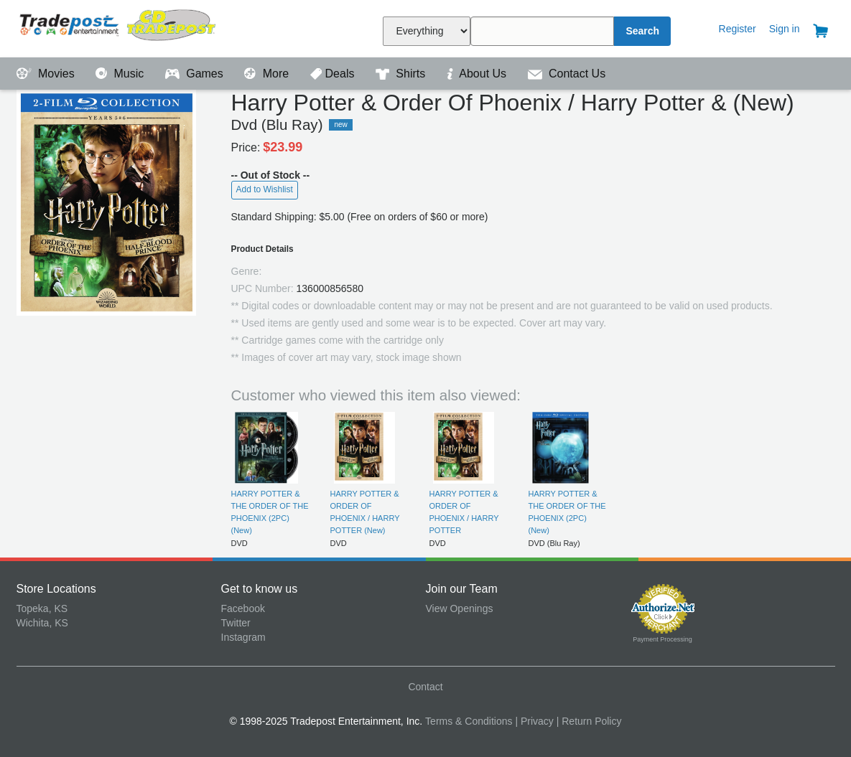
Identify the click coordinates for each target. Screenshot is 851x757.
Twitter (236, 623)
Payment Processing (662, 639)
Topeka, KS (42, 608)
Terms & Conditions (468, 721)
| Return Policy (589, 721)
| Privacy (534, 721)
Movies (47, 73)
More (268, 73)
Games (195, 73)
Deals (334, 73)
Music (121, 73)
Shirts (402, 73)
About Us (478, 73)
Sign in (784, 28)
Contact (425, 686)
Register (737, 28)
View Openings (459, 608)
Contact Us (567, 73)
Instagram (243, 637)
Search (642, 31)
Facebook (243, 608)
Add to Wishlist (264, 189)
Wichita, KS (42, 623)
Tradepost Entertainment (119, 27)
